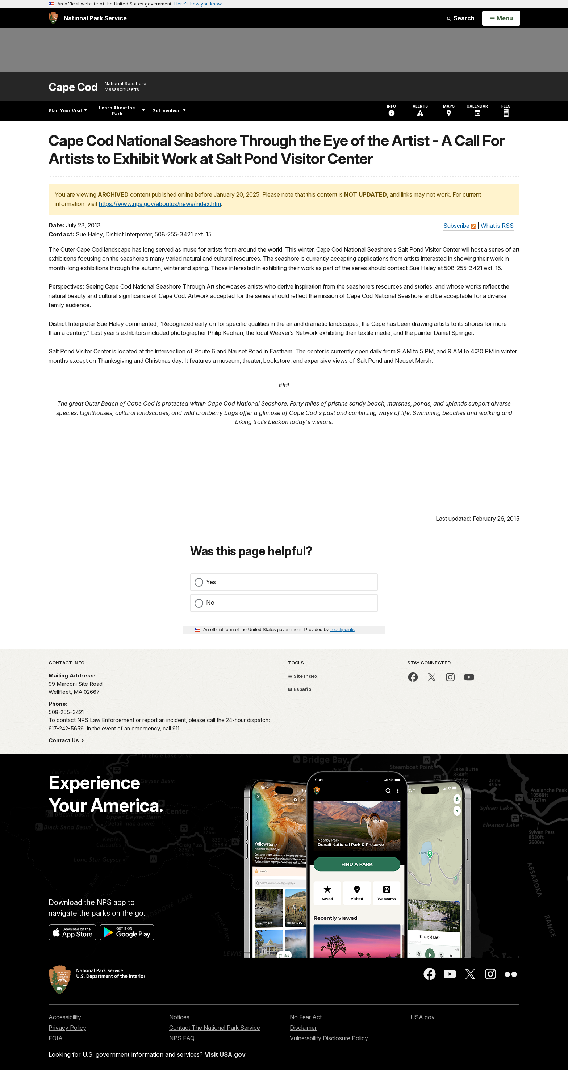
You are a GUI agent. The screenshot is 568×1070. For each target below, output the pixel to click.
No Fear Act (306, 1017)
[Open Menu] (501, 18)
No (210, 602)
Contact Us (64, 740)
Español (300, 689)
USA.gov (422, 1017)
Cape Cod (73, 87)
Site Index (303, 676)
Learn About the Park (122, 110)
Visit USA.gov (225, 1054)
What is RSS (497, 225)
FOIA (56, 1038)
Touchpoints (342, 629)
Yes (211, 582)
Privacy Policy (67, 1027)
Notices (179, 1017)
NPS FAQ (182, 1038)
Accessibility (65, 1017)
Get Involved (169, 110)
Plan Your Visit (68, 110)
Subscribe (456, 225)
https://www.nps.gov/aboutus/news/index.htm (160, 203)
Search (460, 18)
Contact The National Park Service (214, 1027)
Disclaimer (303, 1027)
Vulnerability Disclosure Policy (329, 1038)
